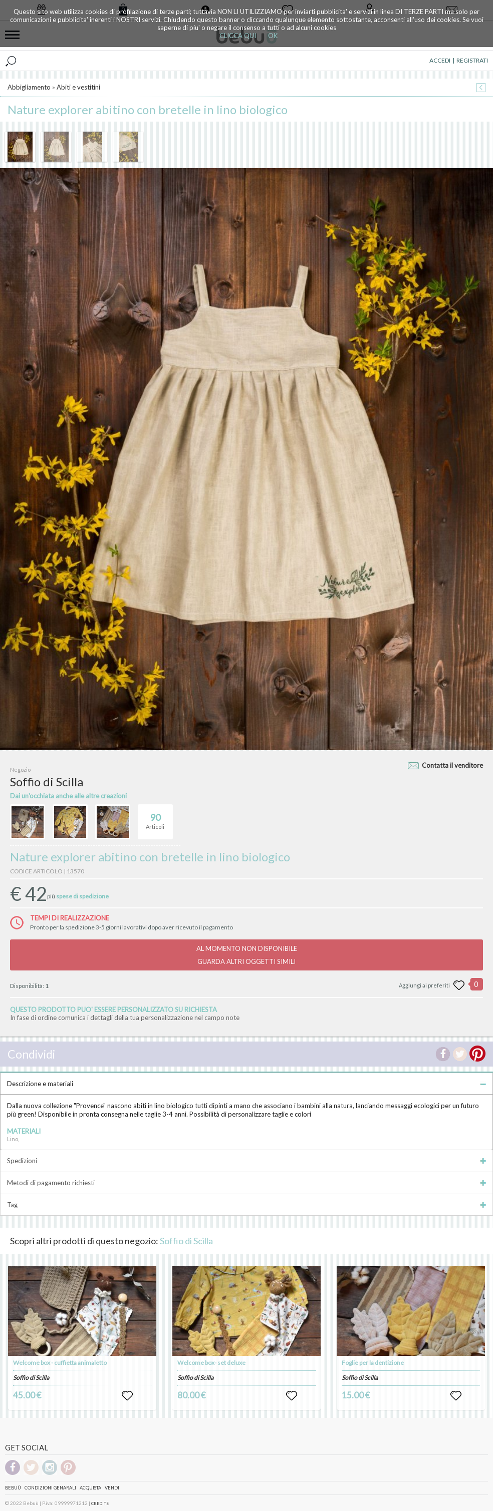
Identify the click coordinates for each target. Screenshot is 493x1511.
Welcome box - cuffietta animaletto (60, 1362)
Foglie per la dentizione (373, 1362)
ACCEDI (439, 60)
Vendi (112, 1487)
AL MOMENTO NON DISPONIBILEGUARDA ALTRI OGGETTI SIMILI (246, 954)
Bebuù (13, 1487)
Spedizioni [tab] (246, 1161)
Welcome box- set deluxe (211, 1362)
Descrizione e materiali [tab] (246, 1084)
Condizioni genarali (50, 1487)
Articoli (155, 817)
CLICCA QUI (237, 36)
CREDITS (100, 1503)
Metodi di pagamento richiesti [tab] (246, 1183)
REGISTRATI (472, 60)
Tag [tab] (246, 1205)
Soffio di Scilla (186, 1240)
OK (273, 36)
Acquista (90, 1487)
